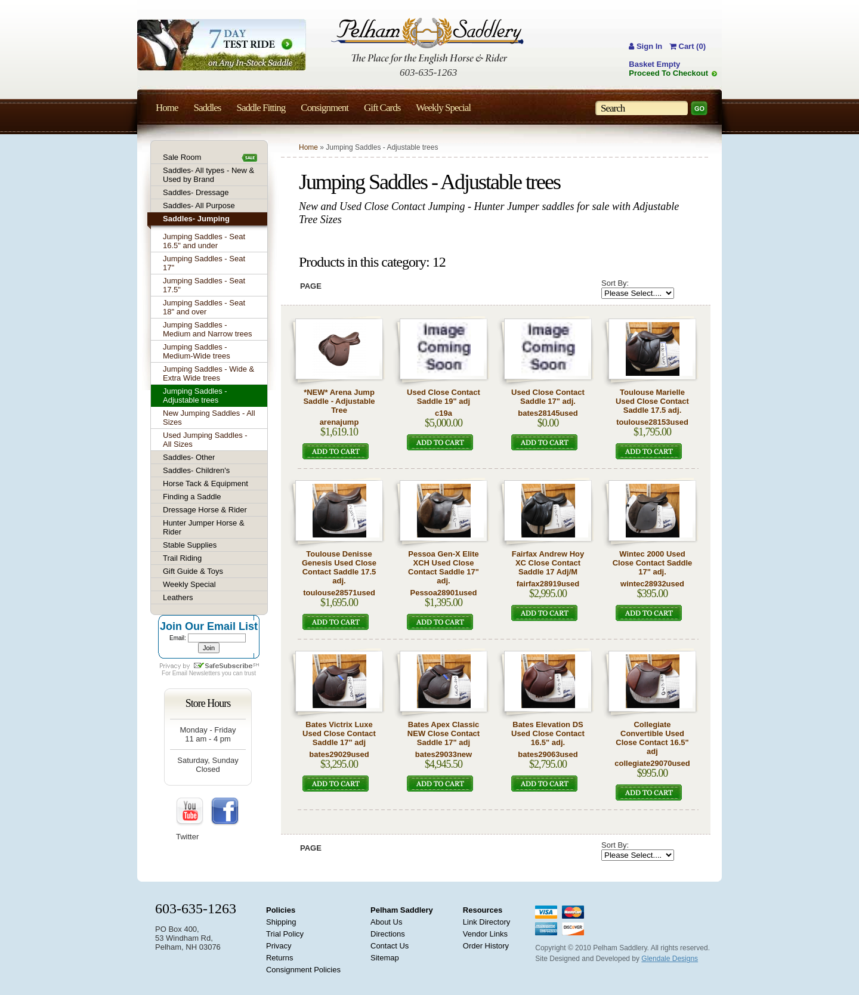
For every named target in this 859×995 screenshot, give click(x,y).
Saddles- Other (189, 457)
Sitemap (384, 957)
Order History (486, 945)
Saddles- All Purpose (199, 205)
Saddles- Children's (196, 470)
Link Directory (486, 921)
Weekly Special (189, 584)
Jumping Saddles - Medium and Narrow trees (207, 329)
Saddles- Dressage (196, 192)
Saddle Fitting (260, 107)
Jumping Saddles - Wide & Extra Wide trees (208, 373)
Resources (482, 910)
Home (308, 147)
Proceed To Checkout (668, 73)
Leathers (178, 597)
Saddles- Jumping (196, 218)
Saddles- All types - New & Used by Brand (208, 175)
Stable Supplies (190, 544)
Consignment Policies (303, 969)
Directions (387, 933)
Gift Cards (382, 107)
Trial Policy (285, 933)
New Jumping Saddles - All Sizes (209, 418)
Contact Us (389, 945)
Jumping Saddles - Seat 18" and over (204, 307)
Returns (279, 957)
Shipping (281, 921)
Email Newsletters (196, 673)
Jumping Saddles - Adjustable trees (195, 395)
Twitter (187, 836)
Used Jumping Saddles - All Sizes (205, 440)
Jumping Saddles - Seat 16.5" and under (204, 241)
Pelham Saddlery (401, 910)
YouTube (190, 812)
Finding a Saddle (192, 496)
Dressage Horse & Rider (205, 509)
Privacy (279, 945)
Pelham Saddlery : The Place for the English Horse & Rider (427, 40)
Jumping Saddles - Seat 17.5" (204, 285)
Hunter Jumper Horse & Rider (204, 527)
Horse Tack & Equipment (205, 483)
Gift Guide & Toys (193, 571)
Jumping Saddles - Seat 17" (204, 263)
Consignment (324, 107)
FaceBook (225, 812)
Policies (280, 910)
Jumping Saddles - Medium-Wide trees (196, 351)
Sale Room (182, 157)
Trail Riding (182, 558)
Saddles (207, 107)
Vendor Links (485, 933)
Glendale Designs (669, 958)
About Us (386, 921)
